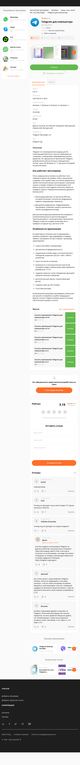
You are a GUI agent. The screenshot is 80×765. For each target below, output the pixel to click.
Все (75, 473)
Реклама (5, 717)
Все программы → (14, 76)
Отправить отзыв (54, 463)
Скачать (54, 67)
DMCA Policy (6, 734)
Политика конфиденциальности (43, 734)
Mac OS (61, 38)
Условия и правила (21, 734)
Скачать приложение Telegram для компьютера (48, 316)
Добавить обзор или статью (12, 700)
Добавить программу (10, 696)
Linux (70, 38)
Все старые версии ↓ (67, 309)
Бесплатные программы (39, 10)
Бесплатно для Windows (56, 31)
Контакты (5, 713)
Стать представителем (54, 390)
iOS (53, 38)
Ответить (71, 491)
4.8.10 (45, 28)
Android (44, 38)
